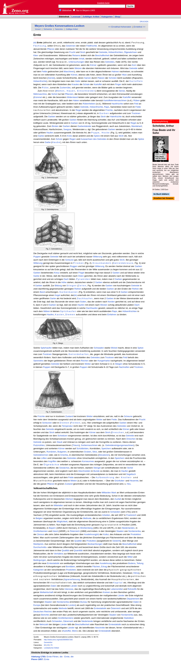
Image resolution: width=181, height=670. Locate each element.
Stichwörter (48, 29)
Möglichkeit (62, 521)
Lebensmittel (117, 589)
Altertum (69, 499)
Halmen (115, 71)
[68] (34, 43)
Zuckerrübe (65, 87)
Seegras (67, 129)
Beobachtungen (95, 544)
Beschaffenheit (102, 55)
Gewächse (64, 468)
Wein (74, 631)
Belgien (39, 518)
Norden (111, 301)
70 (51, 645)
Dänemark (68, 621)
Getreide (103, 52)
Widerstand (72, 97)
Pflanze (50, 49)
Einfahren (111, 314)
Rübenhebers (89, 103)
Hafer (77, 81)
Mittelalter (58, 505)
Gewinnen (71, 46)
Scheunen (47, 423)
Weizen (78, 68)
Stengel (97, 468)
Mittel (130, 557)
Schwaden (99, 348)
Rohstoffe (132, 589)
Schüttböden (83, 448)
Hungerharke (103, 360)
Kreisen (106, 592)
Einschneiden (86, 91)
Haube (56, 142)
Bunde (96, 471)
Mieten (73, 480)
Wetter (88, 364)
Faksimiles (59, 29)
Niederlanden (128, 528)
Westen (103, 305)
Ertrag (104, 566)
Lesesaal (75, 16)
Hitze (124, 74)
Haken (76, 100)
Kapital (118, 582)
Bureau (83, 602)
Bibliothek (65, 10)
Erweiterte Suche (103, 3)
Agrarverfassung (72, 579)
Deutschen (38, 611)
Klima (136, 573)
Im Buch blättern (161, 194)
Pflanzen (69, 94)
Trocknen (135, 113)
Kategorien (107, 16)
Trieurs (75, 445)
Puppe (95, 132)
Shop (117, 16)
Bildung (58, 285)
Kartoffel (98, 84)
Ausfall (117, 499)
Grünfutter (119, 480)
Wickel (114, 348)
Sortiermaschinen (89, 445)
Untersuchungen (76, 62)
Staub (59, 442)
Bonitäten (70, 566)
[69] (97, 534)
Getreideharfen (78, 354)
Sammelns (38, 360)
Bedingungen (39, 560)
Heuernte (134, 480)
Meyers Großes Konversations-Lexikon (59, 25)
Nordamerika (134, 531)
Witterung (97, 256)
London (71, 605)
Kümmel (38, 97)
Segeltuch (131, 474)
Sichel (54, 94)
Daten (54, 586)
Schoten (113, 78)
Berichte (45, 615)
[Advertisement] (166, 7)
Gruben (87, 451)
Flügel (81, 272)
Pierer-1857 (37, 659)
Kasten (59, 314)
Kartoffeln (136, 81)
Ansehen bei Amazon (163, 198)
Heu (129, 484)
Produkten (71, 570)
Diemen (70, 314)
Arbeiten (106, 515)
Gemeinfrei (48, 642)
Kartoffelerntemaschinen (115, 100)
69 (48, 645)
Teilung (140, 563)
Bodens (132, 563)
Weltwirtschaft (46, 592)
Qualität (78, 541)
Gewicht (116, 541)
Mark (113, 492)
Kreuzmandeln (102, 263)
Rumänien (51, 451)
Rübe (45, 87)
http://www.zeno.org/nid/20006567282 (58, 640)
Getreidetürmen (40, 455)
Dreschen (118, 432)
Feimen (76, 423)
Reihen (77, 289)
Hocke (106, 132)
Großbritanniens (65, 618)
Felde (44, 71)
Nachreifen (124, 367)
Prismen (78, 263)
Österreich (75, 531)
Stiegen (72, 285)
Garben (104, 113)
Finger (118, 84)
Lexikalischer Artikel (51, 648)
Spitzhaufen (68, 311)
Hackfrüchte (117, 103)
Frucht (72, 52)
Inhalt (81, 58)
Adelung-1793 (38, 656)
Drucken (144, 22)
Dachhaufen (85, 298)
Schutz (59, 139)
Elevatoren (104, 455)
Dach (66, 279)
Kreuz (57, 272)
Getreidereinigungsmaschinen (119, 445)
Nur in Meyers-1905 (84, 10)
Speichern (106, 448)
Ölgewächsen (130, 52)
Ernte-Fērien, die (55, 656)
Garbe (41, 136)
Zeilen (82, 285)
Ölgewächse (52, 464)
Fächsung (39, 46)
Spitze (97, 136)
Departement (133, 598)
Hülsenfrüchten (115, 52)
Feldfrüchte (91, 46)
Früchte (109, 110)
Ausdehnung (90, 534)
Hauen (71, 91)
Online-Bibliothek (15, 7)
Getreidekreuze (123, 263)
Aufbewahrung (104, 477)
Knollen (126, 477)
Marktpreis (38, 544)
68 (45, 645)
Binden (55, 126)
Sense (122, 91)
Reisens (76, 55)
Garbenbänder (84, 126)
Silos (94, 451)
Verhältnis (58, 553)
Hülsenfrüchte (40, 81)
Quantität (78, 550)
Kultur (106, 534)
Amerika (64, 455)
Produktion (136, 534)
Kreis (69, 136)
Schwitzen (62, 435)
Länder (74, 586)
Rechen (84, 360)
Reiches (48, 611)
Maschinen (69, 71)
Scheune (69, 260)
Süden (83, 301)
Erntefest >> (139, 27)
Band (42, 292)
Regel (78, 110)
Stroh (82, 52)
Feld (136, 103)
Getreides (109, 62)
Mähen (60, 91)
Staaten (120, 531)
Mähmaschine (40, 94)
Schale (86, 84)
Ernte (46, 659)
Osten (81, 276)
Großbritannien (40, 531)
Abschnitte (100, 627)
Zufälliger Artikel (91, 16)
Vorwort (38, 29)
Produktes (91, 541)
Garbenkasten (68, 292)
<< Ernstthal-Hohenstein (119, 27)
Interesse (68, 589)
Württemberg (86, 528)
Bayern (52, 528)
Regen (72, 139)
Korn (134, 65)
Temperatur (67, 426)
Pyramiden (83, 279)
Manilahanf (136, 126)
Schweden (115, 512)
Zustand (69, 416)
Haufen (49, 132)
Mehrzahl (43, 624)
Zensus (40, 534)
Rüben (136, 100)
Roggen (73, 266)
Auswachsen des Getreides (93, 139)
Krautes (75, 84)
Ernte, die (68, 656)
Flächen (96, 566)
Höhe (64, 282)
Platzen (100, 78)
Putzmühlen (39, 445)
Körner (93, 65)
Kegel (57, 295)
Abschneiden (84, 471)
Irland (55, 531)
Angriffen (52, 461)
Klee (35, 55)
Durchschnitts (39, 547)
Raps (106, 107)
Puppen (37, 256)
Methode (87, 518)
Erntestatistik (53, 563)
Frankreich (131, 515)
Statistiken (129, 618)
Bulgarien (61, 451)
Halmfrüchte (116, 116)
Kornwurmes (88, 461)
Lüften (44, 458)
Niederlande (87, 621)
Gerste (51, 78)
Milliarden (106, 492)
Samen (87, 78)
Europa (36, 605)
